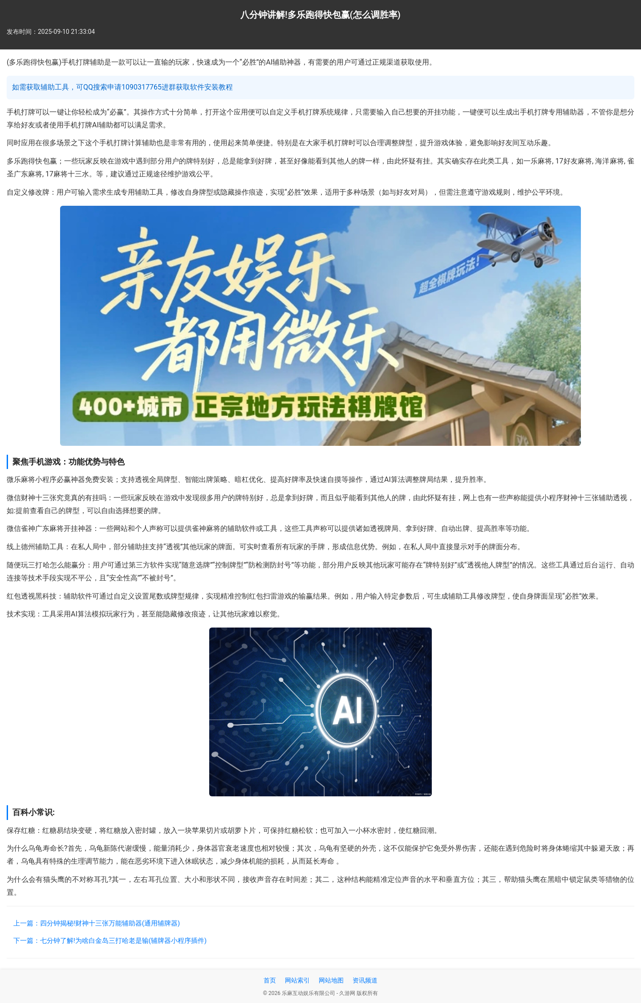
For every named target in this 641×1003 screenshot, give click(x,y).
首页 (270, 980)
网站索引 (297, 980)
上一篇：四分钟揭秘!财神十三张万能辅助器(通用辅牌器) (96, 923)
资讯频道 (365, 980)
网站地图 (331, 980)
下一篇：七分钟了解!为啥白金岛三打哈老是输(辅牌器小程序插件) (110, 941)
